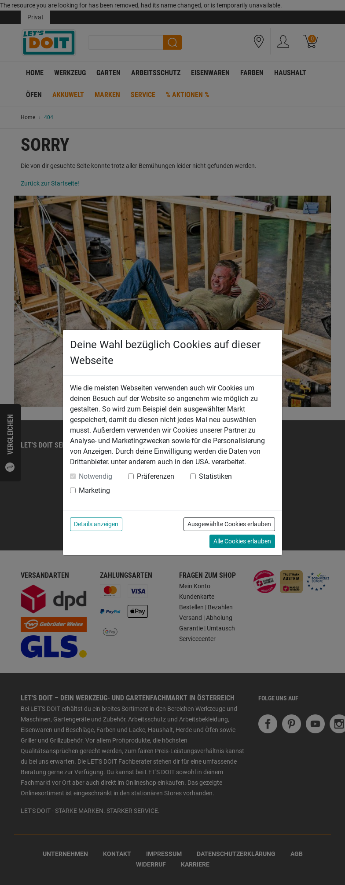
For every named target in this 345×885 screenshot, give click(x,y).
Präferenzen (155, 476)
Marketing (94, 490)
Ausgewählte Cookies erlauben (229, 524)
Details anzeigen (96, 524)
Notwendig (95, 476)
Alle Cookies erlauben (242, 541)
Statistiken (215, 476)
